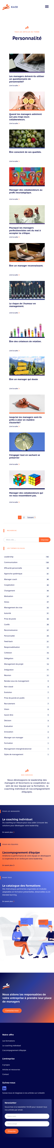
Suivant (30, 517)
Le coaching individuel (11, 1045)
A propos (6, 1065)
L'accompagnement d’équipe (14, 1050)
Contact (5, 1074)
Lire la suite (13, 85)
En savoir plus (7, 832)
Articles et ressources (11, 1069)
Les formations (8, 1041)
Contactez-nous (12, 1010)
